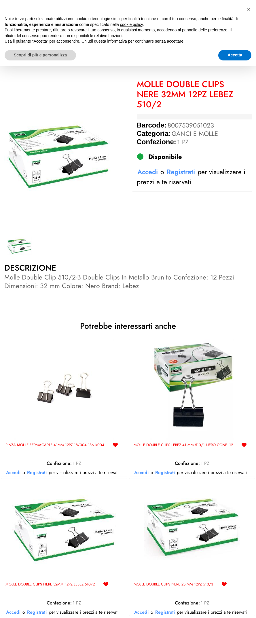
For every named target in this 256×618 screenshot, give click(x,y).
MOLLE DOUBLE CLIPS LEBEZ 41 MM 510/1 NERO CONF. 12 (183, 445)
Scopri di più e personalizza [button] (40, 606)
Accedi (147, 172)
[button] (58, 155)
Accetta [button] (234, 606)
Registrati (181, 172)
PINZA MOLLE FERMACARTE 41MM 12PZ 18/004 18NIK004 (54, 445)
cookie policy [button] (131, 576)
